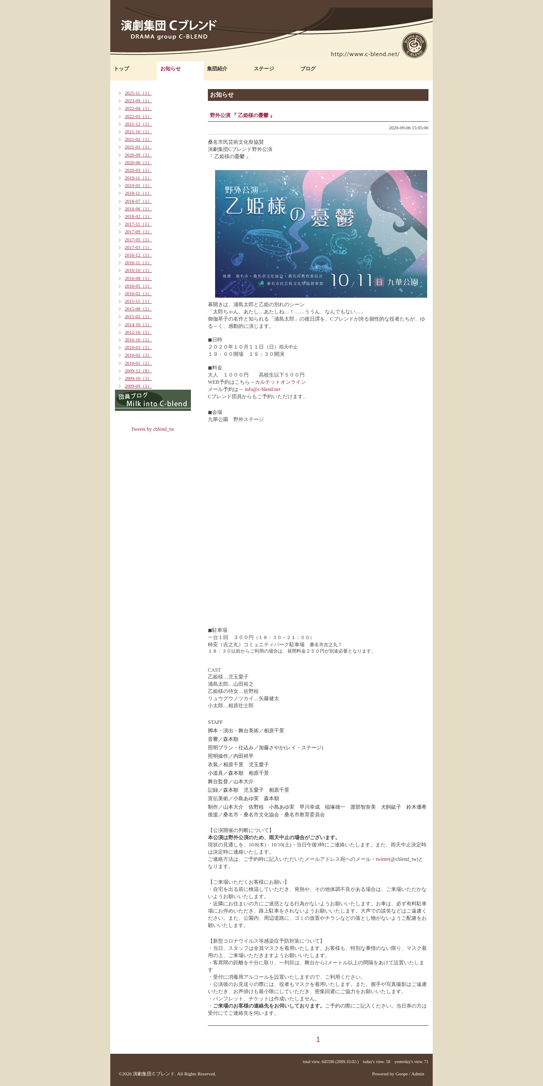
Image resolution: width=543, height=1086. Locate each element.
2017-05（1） (138, 239)
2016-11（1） (138, 262)
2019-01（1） (138, 185)
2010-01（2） (138, 363)
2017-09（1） (138, 231)
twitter (382, 859)
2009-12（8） (138, 370)
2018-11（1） (138, 192)
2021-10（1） (138, 131)
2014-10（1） (138, 324)
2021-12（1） (138, 123)
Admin (417, 1073)
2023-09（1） (138, 100)
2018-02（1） (138, 216)
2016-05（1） (138, 285)
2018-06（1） (138, 208)
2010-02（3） (138, 354)
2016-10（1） (138, 270)
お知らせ (170, 69)
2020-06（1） (138, 162)
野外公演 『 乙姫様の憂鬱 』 (242, 115)
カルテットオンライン (280, 382)
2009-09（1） (138, 385)
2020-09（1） (138, 154)
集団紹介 (217, 69)
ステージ (264, 69)
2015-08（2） (138, 308)
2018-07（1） (138, 201)
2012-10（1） (138, 332)
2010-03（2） (138, 347)
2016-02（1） (138, 293)
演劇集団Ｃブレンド (154, 1073)
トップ (121, 69)
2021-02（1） (138, 139)
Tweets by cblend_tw (152, 429)
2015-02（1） (138, 316)
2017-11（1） (138, 223)
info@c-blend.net (262, 389)
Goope (401, 1073)
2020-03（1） (138, 170)
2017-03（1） (138, 247)
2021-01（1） (138, 146)
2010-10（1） (138, 339)
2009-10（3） (138, 378)
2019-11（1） (138, 177)
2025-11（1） (138, 92)
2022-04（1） (138, 108)
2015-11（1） (138, 301)
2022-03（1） (138, 116)
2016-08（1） (138, 278)
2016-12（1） (138, 254)
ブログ (308, 69)
